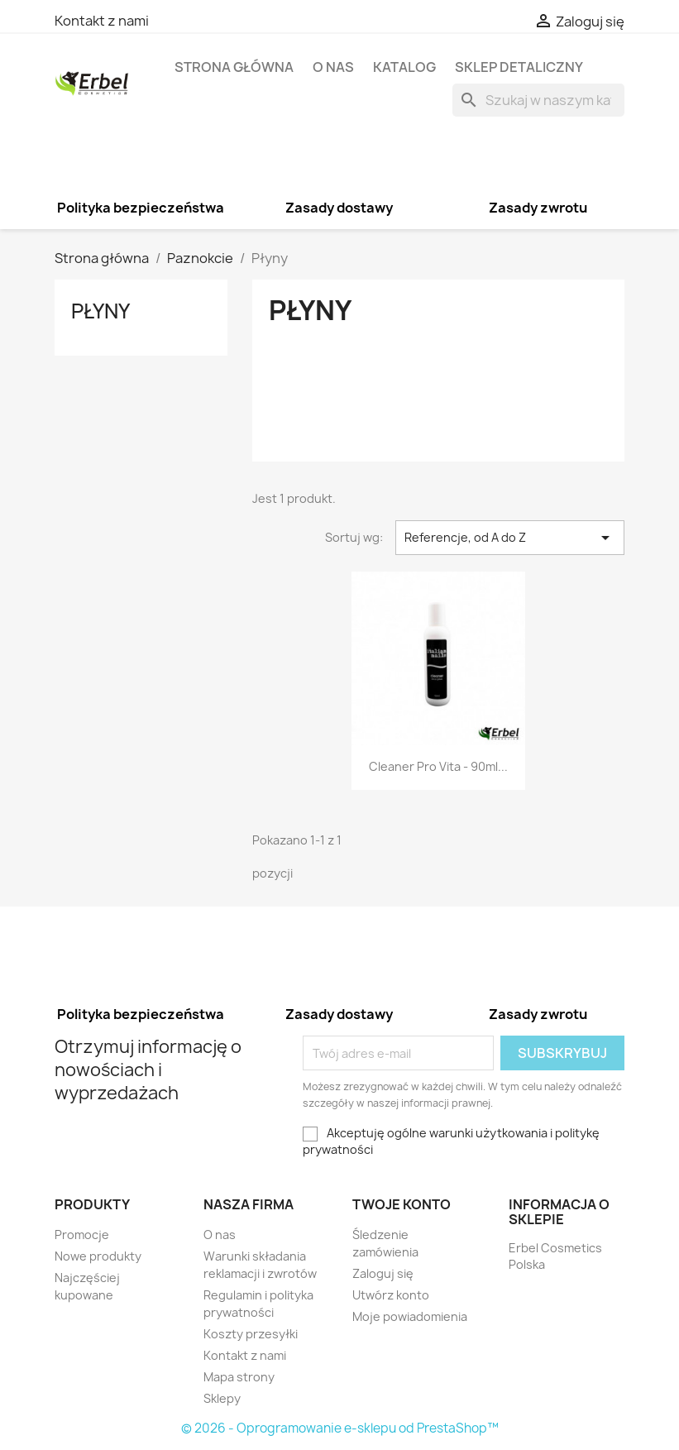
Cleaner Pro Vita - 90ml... (438, 766)
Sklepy (222, 1398)
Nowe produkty (98, 1256)
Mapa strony (239, 1377)
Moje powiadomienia (409, 1316)
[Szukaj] (538, 100)
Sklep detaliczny (519, 67)
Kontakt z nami (102, 21)
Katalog (404, 67)
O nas (333, 67)
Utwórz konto (390, 1295)
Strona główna (234, 67)
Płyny (100, 311)
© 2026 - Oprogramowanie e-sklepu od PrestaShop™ (340, 1428)
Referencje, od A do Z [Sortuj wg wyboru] (509, 538)
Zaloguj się (383, 1273)
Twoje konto (401, 1204)
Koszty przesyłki (250, 1334)
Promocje (82, 1234)
